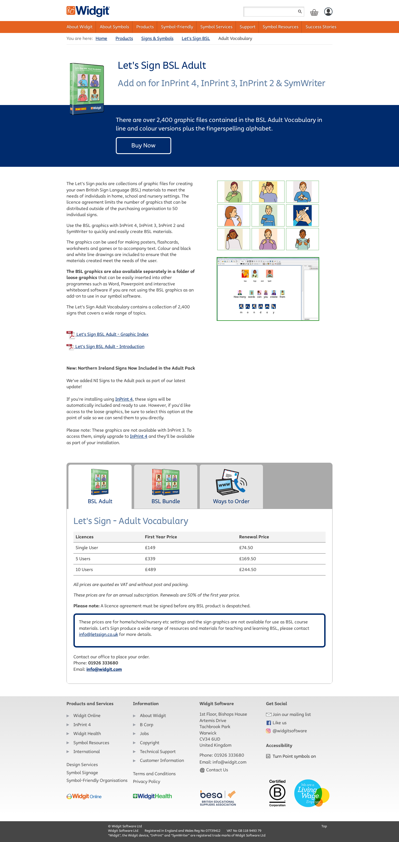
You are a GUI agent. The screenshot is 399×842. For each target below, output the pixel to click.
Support (247, 26)
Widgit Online (87, 715)
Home (101, 38)
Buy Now (143, 145)
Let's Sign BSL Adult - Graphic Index (107, 334)
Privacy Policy (146, 781)
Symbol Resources (280, 26)
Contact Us (214, 769)
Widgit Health (87, 733)
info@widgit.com (104, 669)
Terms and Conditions (154, 773)
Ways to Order (231, 486)
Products (145, 26)
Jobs (144, 733)
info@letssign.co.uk (98, 634)
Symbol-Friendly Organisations (96, 780)
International (86, 751)
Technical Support (158, 751)
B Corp (146, 724)
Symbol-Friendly (177, 26)
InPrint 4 (124, 399)
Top (324, 826)
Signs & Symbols (157, 38)
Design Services (82, 764)
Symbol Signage (82, 772)
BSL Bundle (166, 486)
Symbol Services (216, 26)
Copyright (149, 742)
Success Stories (321, 26)
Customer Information (162, 760)
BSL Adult (100, 486)
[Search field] (273, 12)
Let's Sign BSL (196, 38)
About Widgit (79, 26)
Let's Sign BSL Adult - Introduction (105, 346)
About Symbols (114, 26)
